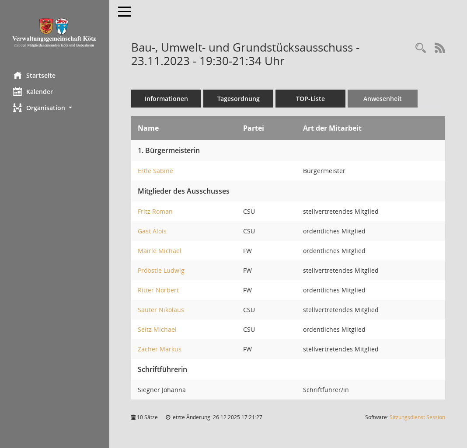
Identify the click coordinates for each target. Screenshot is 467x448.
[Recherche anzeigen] (420, 48)
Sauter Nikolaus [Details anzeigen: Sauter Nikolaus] (161, 310)
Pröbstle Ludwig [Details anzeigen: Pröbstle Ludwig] (161, 270)
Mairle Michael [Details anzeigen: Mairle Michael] (159, 251)
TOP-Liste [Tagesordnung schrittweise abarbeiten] (310, 98)
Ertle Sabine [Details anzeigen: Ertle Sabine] (155, 171)
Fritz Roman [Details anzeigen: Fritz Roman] (155, 211)
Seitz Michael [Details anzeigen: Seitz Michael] (157, 329)
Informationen (166, 98)
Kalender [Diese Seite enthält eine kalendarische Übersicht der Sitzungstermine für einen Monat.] (33, 91)
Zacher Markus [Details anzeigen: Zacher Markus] (159, 349)
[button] (54, 108)
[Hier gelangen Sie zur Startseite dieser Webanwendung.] (54, 32)
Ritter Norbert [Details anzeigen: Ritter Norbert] (158, 290)
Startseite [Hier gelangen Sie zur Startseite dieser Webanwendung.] (34, 75)
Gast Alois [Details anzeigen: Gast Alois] (152, 231)
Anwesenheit (382, 98)
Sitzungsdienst (417, 417)
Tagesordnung (238, 98)
